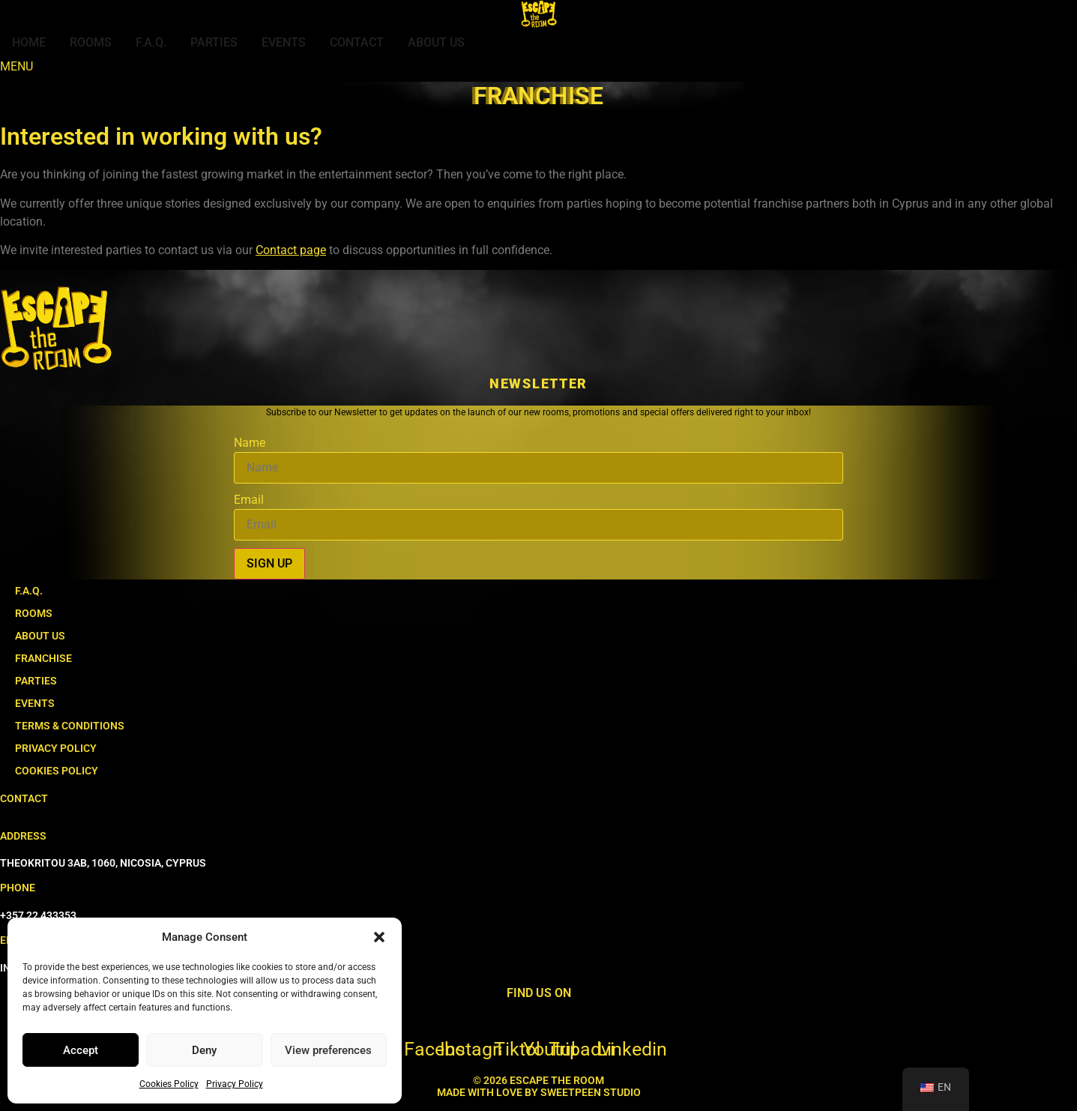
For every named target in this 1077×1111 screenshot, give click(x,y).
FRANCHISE (43, 658)
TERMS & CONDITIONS (69, 726)
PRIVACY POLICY (56, 748)
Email (249, 500)
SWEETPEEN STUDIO (590, 1092)
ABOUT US (40, 636)
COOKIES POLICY (56, 771)
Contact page (291, 250)
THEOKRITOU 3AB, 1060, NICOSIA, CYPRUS (103, 863)
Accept (80, 1050)
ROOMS (33, 613)
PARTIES (36, 681)
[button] (379, 937)
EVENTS (35, 703)
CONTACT (24, 798)
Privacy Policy (234, 1084)
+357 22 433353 (38, 915)
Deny (204, 1050)
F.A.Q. (29, 591)
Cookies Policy (169, 1084)
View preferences (328, 1050)
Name (249, 443)
